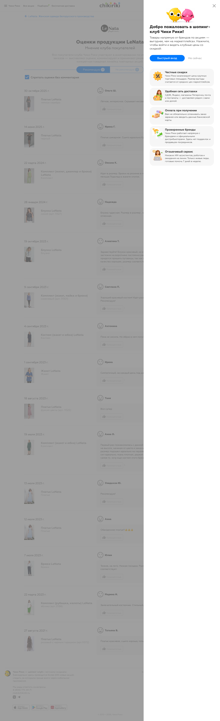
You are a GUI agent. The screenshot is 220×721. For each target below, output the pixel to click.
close (214, 6)
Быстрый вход (167, 58)
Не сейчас (195, 58)
